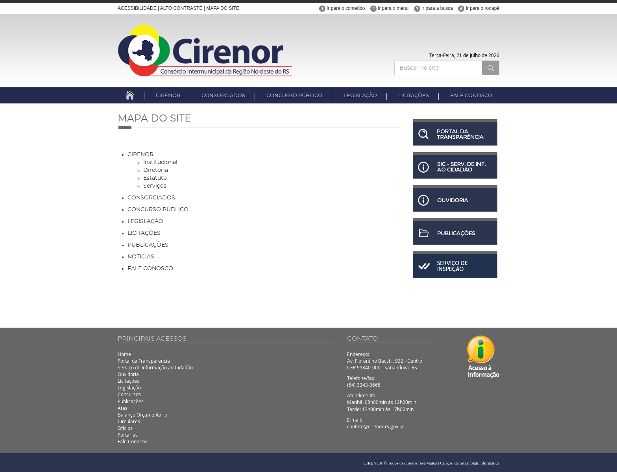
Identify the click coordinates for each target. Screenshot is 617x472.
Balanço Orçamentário (142, 414)
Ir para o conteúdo (342, 8)
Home (124, 354)
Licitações (128, 381)
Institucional (160, 162)
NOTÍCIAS (140, 257)
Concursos (129, 394)
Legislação (129, 387)
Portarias (128, 434)
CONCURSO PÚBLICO (294, 95)
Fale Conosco (132, 441)
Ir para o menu (389, 8)
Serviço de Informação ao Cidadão (155, 367)
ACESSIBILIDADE (137, 8)
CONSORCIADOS (223, 95)
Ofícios (125, 428)
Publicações (131, 401)
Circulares (129, 421)
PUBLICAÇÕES (147, 245)
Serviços (154, 186)
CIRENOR (168, 95)
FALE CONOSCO (471, 95)
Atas (122, 408)
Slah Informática (484, 463)
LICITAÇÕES (413, 95)
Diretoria (155, 170)
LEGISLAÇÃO (360, 95)
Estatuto (155, 178)
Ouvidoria (128, 374)
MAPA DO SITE (222, 8)
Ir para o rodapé (478, 8)
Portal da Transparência (144, 361)
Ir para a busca (433, 8)
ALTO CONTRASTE (181, 8)
